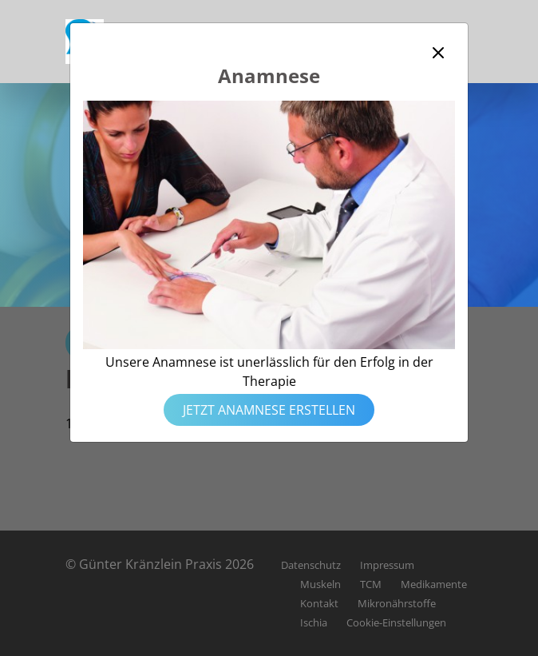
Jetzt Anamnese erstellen (269, 410)
